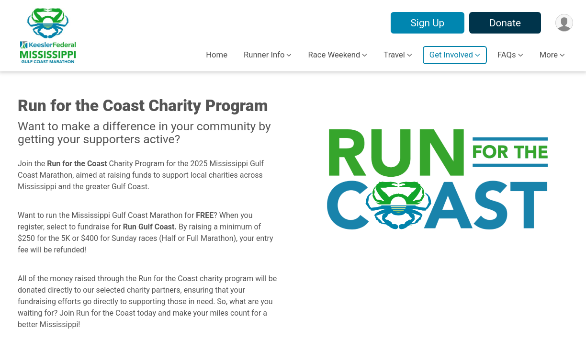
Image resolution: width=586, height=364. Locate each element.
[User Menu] (564, 23)
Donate (505, 23)
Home (216, 54)
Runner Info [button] (264, 54)
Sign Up (427, 23)
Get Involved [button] (451, 54)
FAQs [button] (506, 54)
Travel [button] (394, 54)
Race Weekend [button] (334, 54)
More (549, 54)
